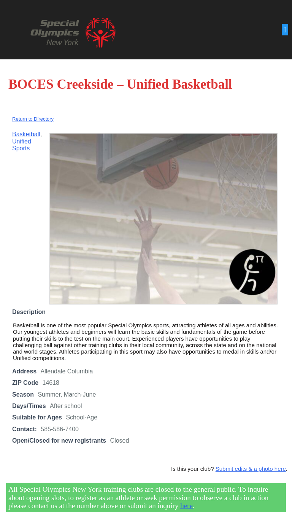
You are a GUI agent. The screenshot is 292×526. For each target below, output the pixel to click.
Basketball (26, 134)
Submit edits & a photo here (251, 468)
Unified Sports (21, 144)
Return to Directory (33, 119)
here (186, 506)
